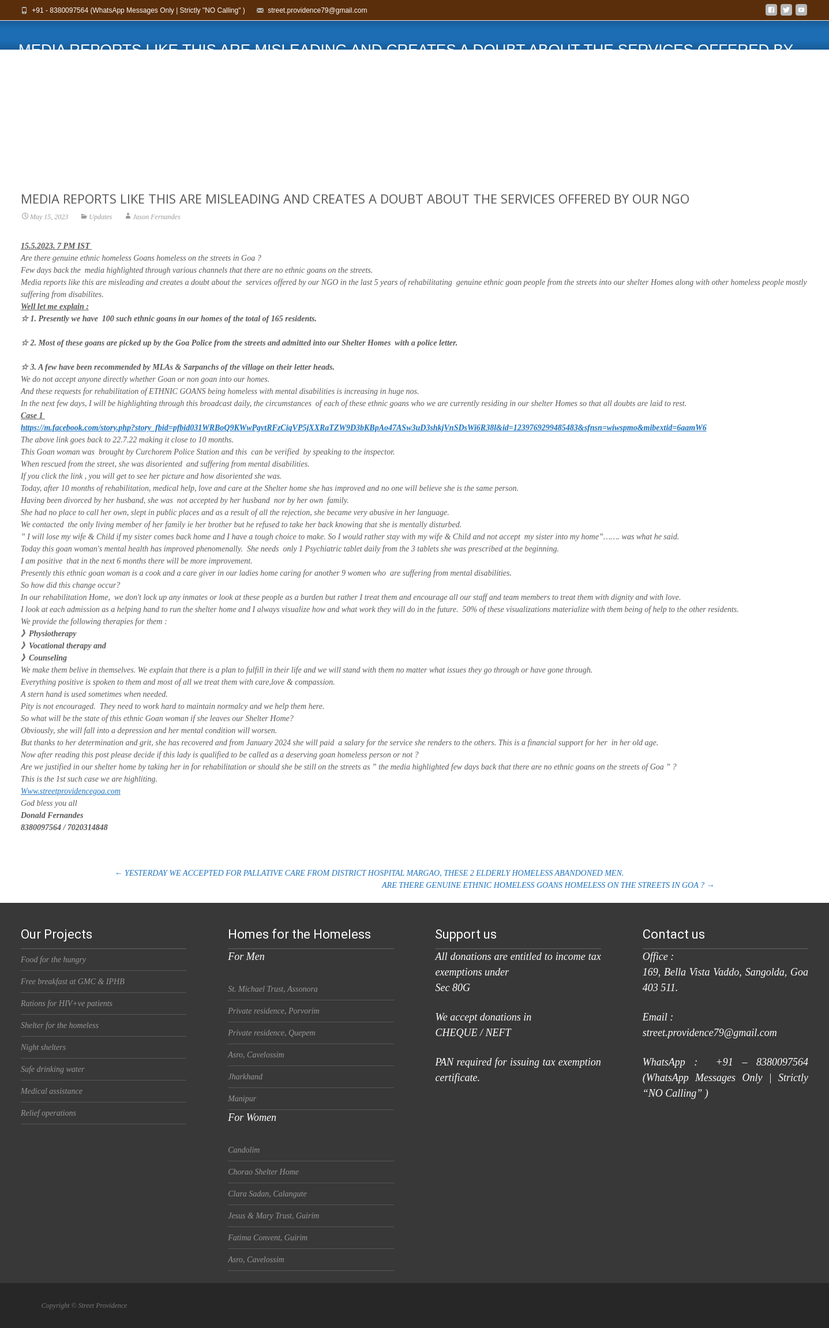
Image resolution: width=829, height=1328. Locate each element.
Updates (100, 234)
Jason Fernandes (156, 234)
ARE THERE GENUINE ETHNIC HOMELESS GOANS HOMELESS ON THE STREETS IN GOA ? (548, 885)
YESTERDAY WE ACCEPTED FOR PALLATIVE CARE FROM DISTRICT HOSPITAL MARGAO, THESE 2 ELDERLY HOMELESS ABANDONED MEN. (369, 873)
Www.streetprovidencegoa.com (71, 808)
